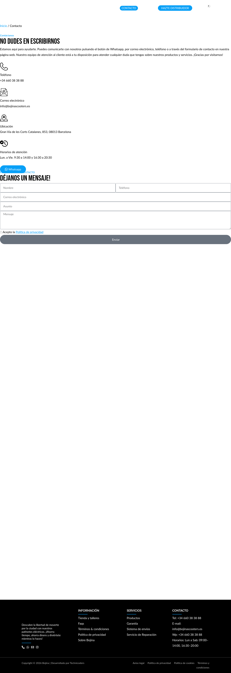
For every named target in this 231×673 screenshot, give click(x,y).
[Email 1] (32, 647)
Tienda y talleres (88, 618)
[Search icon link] (152, 8)
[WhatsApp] (27, 647)
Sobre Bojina (86, 640)
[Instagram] (37, 647)
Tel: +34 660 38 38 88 (186, 618)
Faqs (81, 623)
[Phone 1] (23, 647)
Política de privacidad (29, 232)
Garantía (132, 623)
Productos (133, 618)
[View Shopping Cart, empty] (206, 8)
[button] (53, 8)
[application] (60, 8)
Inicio (3, 26)
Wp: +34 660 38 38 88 (187, 634)
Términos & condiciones (93, 629)
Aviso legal (138, 662)
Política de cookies (184, 662)
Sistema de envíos (138, 629)
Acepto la (23, 232)
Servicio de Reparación (141, 634)
